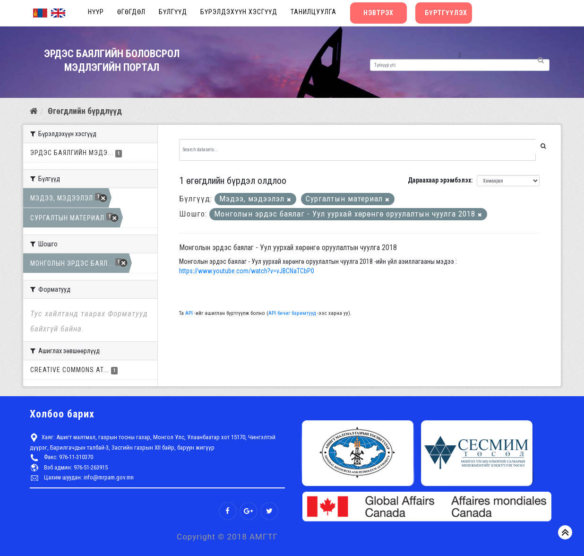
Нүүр (96, 12)
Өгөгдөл (131, 12)
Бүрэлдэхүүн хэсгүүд (238, 12)
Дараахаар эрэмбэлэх (439, 180)
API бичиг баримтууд (292, 313)
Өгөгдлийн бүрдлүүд (85, 111)
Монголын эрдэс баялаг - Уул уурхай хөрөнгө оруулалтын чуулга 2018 (288, 247)
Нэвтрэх (378, 13)
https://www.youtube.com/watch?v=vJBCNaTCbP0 (246, 271)
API (189, 313)
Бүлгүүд (173, 12)
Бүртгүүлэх (446, 13)
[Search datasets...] (357, 150)
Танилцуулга (313, 12)
